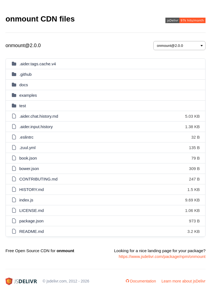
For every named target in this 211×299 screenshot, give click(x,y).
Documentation (141, 281)
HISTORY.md (31, 189)
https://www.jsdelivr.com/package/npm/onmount (162, 256)
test (22, 105)
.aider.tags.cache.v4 (37, 63)
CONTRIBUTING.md (38, 179)
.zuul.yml (27, 147)
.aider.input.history (36, 126)
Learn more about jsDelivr (184, 281)
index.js (26, 200)
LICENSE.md (31, 210)
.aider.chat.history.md (38, 116)
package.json (31, 221)
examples (28, 95)
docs (23, 84)
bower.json (29, 168)
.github (25, 74)
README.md (31, 231)
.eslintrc (26, 137)
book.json (28, 158)
